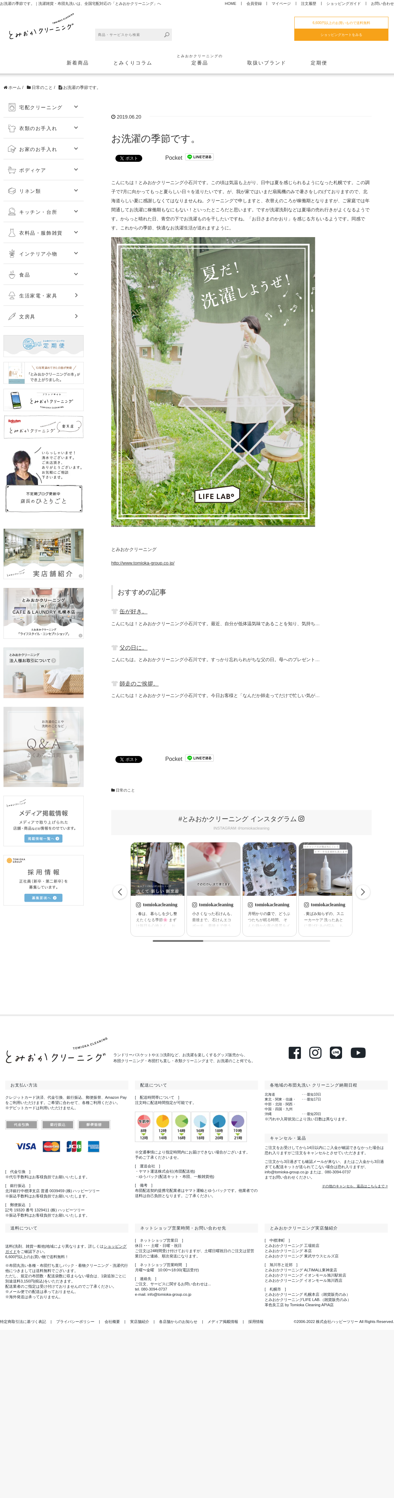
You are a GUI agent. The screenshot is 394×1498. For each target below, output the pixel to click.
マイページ (281, 3)
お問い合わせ (382, 3)
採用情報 (256, 1321)
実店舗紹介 (139, 1321)
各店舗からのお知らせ (178, 1321)
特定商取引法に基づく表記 (23, 1321)
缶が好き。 (133, 611)
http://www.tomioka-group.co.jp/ (142, 563)
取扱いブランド (266, 63)
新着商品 (78, 63)
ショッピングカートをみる (341, 35)
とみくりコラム (132, 63)
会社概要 (112, 1321)
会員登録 (254, 3)
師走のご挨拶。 (139, 684)
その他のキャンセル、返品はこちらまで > (355, 1186)
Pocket (173, 158)
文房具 (22, 316)
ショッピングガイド (343, 3)
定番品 (200, 59)
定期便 (319, 63)
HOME (230, 3)
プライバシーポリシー (75, 1321)
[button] (363, 892)
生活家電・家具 (32, 295)
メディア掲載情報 (222, 1321)
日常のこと (125, 790)
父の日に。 (133, 648)
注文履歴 (308, 3)
